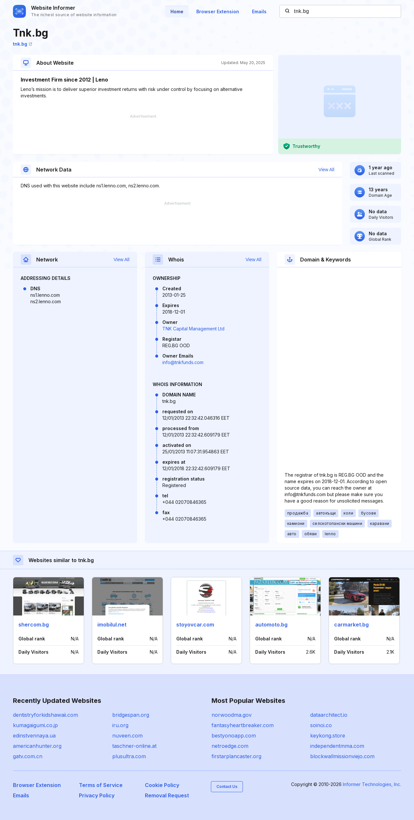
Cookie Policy (162, 785)
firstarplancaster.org (236, 756)
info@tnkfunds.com (182, 362)
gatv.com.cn (27, 756)
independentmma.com (337, 746)
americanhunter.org (37, 746)
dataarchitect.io (328, 715)
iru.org (120, 725)
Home (176, 11)
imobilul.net (111, 624)
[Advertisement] (143, 134)
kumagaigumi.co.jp (35, 725)
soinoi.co (321, 725)
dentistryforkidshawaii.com (45, 715)
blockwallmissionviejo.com (342, 756)
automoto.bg (271, 624)
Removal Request (167, 795)
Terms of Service (101, 785)
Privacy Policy (96, 795)
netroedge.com (230, 746)
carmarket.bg (351, 624)
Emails (259, 11)
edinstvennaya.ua (34, 735)
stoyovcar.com (195, 624)
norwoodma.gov (232, 715)
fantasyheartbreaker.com (243, 725)
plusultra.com (129, 756)
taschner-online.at (134, 746)
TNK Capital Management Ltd (193, 328)
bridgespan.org (130, 715)
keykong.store (327, 735)
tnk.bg (22, 44)
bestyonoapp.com (234, 735)
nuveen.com (127, 735)
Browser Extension (217, 11)
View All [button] (326, 169)
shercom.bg (33, 624)
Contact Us (226, 786)
